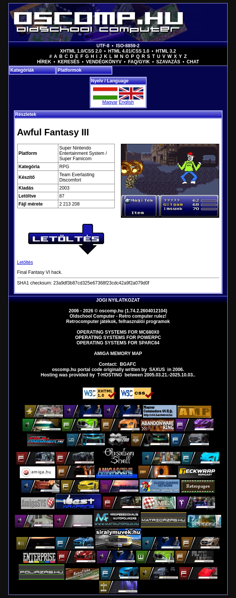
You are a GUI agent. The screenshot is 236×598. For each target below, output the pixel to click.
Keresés (68, 61)
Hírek (44, 61)
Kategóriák (22, 70)
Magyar (109, 102)
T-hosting (109, 375)
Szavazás (168, 61)
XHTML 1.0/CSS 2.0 (81, 51)
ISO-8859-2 (128, 45)
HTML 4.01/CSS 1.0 (128, 51)
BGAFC (128, 364)
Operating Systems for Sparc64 (118, 343)
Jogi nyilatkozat (118, 300)
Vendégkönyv (103, 61)
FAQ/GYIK (139, 61)
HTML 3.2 (166, 51)
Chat (193, 61)
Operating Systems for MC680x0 (118, 332)
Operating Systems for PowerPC (118, 337)
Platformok (70, 70)
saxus (157, 369)
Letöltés (25, 262)
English (126, 102)
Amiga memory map (118, 353)
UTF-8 (102, 45)
